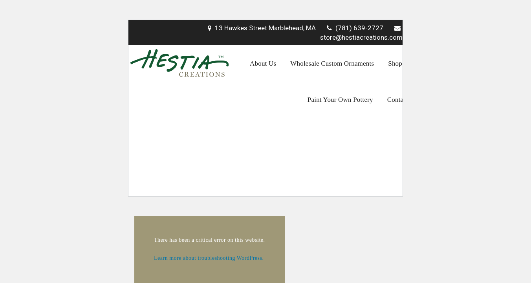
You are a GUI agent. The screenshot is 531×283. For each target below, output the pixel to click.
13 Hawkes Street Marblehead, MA (262, 28)
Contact (397, 99)
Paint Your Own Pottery (340, 99)
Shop (395, 63)
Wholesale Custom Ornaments (332, 63)
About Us (263, 63)
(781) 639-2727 (355, 28)
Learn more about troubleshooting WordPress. (209, 258)
